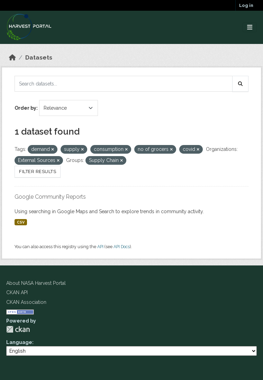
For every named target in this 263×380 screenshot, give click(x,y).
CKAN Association (26, 302)
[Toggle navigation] (250, 27)
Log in (246, 5)
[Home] (12, 57)
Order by (25, 108)
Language (19, 342)
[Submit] (240, 84)
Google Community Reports (50, 196)
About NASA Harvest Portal (36, 283)
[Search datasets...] (124, 84)
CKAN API (17, 292)
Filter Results (37, 171)
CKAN (18, 329)
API (100, 246)
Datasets (38, 57)
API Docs (122, 246)
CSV (21, 222)
